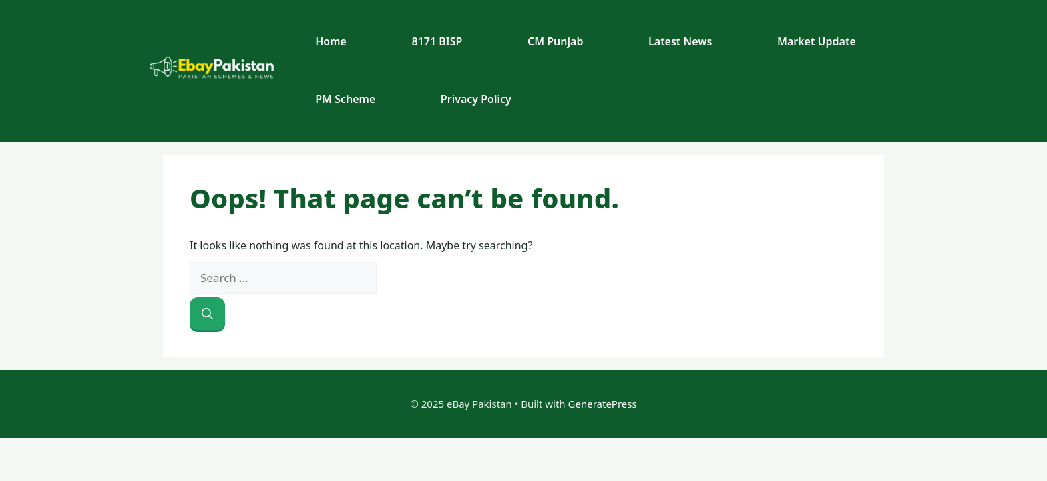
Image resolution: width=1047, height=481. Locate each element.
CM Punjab (555, 41)
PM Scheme (345, 99)
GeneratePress (602, 403)
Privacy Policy (476, 99)
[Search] (207, 314)
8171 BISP (437, 41)
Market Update (816, 41)
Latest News (680, 41)
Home (331, 41)
